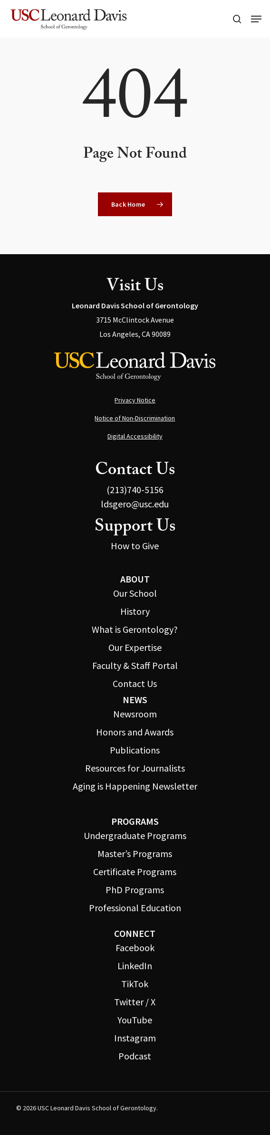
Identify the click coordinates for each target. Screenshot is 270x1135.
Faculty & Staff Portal (135, 665)
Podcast (134, 1056)
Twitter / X (134, 1002)
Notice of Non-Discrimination (135, 418)
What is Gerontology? (135, 629)
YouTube (134, 1020)
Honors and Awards (135, 732)
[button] (256, 19)
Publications (135, 750)
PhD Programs (135, 890)
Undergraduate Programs (135, 835)
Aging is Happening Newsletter (135, 786)
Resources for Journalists (135, 768)
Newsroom (135, 714)
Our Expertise (135, 647)
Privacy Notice (135, 400)
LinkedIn (134, 966)
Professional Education (135, 908)
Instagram (135, 1038)
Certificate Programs (134, 871)
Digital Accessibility (135, 436)
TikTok (134, 984)
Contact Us (135, 683)
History (135, 611)
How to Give (135, 546)
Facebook (135, 948)
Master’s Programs (134, 853)
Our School (135, 593)
